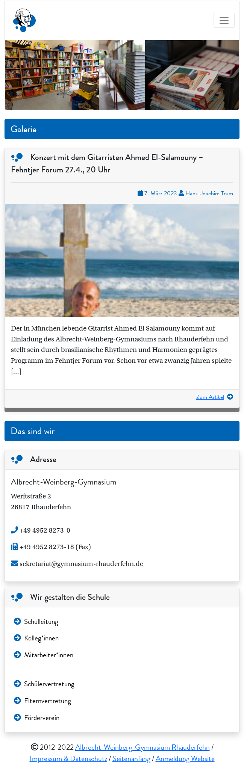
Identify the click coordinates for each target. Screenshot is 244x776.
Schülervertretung (44, 683)
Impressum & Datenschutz (68, 758)
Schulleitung (36, 621)
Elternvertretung (42, 700)
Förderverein (36, 717)
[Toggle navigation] (224, 20)
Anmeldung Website (185, 758)
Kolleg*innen (36, 638)
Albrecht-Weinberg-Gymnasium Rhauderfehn (142, 747)
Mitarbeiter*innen (43, 654)
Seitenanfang (131, 758)
